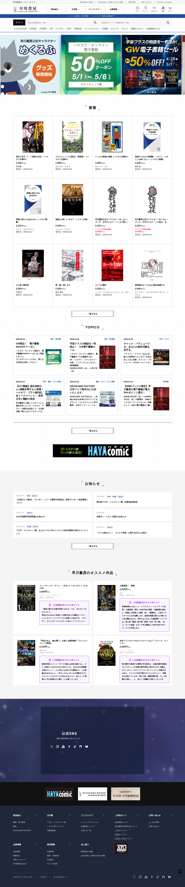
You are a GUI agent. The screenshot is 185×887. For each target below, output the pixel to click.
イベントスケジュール (89, 822)
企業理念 (50, 852)
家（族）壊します (62, 285)
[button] (8, 66)
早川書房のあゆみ (20, 864)
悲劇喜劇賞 (51, 830)
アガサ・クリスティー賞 (56, 822)
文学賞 (50, 815)
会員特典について (88, 826)
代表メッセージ (19, 860)
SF (52, 29)
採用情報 (132, 2)
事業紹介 (16, 856)
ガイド (137, 11)
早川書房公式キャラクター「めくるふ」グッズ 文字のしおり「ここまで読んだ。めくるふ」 (112, 220)
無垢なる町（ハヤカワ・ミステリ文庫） (72, 219)
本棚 (163, 11)
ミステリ (60, 29)
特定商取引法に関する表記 (22, 877)
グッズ (125, 29)
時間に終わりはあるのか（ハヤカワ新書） (31, 220)
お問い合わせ (146, 2)
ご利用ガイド (121, 815)
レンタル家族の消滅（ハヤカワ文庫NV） (112, 157)
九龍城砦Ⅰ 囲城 (127, 586)
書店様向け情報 (86, 2)
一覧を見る (92, 314)
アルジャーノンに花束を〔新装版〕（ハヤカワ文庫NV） (72, 158)
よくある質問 (154, 822)
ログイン (145, 11)
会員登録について (122, 822)
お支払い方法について (123, 839)
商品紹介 (17, 815)
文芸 (69, 29)
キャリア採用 (52, 864)
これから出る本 (20, 29)
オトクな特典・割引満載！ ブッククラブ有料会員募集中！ (92, 16)
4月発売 (33, 29)
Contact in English (164, 2)
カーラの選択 (100, 285)
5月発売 (43, 29)
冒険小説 (78, 29)
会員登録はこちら (153, 29)
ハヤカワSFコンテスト (56, 826)
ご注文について (121, 830)
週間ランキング (137, 29)
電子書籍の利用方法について (126, 826)
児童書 (105, 29)
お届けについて (121, 835)
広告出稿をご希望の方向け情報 (110, 2)
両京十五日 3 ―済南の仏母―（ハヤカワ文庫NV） (32, 158)
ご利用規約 (43, 877)
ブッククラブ (87, 815)
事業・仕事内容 (53, 856)
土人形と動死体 (22, 285)
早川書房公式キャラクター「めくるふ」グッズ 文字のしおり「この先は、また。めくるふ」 (151, 220)
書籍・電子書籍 (19, 822)
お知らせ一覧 (86, 830)
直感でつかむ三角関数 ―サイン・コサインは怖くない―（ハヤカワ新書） (151, 158)
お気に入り (154, 11)
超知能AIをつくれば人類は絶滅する (150, 285)
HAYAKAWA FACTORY (22, 830)
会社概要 (16, 852)
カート (170, 11)
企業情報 (17, 844)
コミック (115, 29)
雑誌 (15, 826)
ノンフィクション (92, 29)
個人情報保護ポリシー (61, 877)
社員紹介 (50, 860)
